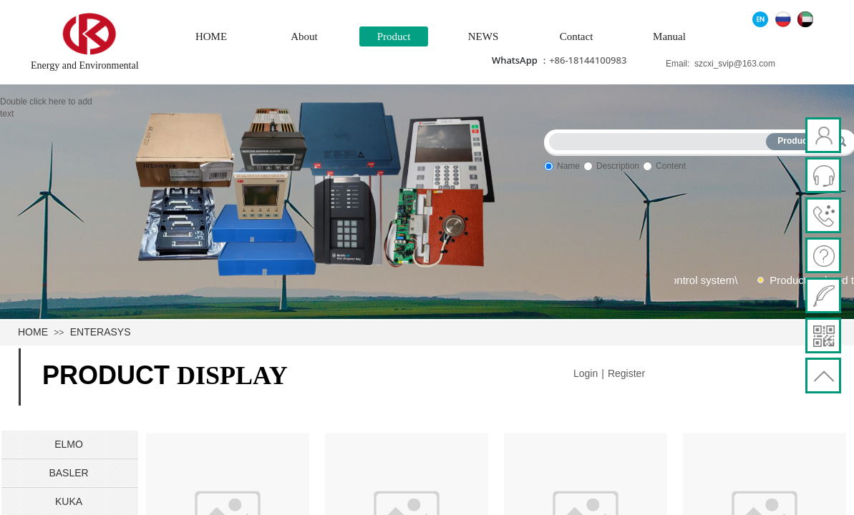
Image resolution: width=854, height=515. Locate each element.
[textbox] (660, 139)
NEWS (483, 36)
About (304, 36)
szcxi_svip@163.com (734, 64)
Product (394, 36)
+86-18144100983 (587, 60)
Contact (576, 36)
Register (626, 373)
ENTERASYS (100, 332)
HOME (211, 36)
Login (585, 373)
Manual (669, 36)
